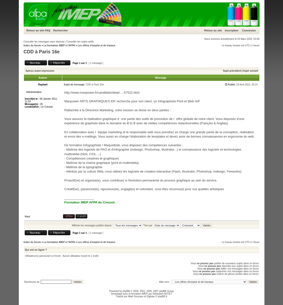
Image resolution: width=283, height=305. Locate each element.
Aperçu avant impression (40, 70)
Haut (27, 216)
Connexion (249, 30)
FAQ (47, 30)
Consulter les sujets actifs (80, 41)
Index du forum (32, 45)
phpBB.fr (162, 296)
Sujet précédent (232, 70)
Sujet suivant (250, 70)
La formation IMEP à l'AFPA (59, 45)
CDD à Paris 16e (42, 51)
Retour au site (35, 30)
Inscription (231, 30)
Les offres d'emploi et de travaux (96, 45)
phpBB (126, 291)
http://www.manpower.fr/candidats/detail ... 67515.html (101, 92)
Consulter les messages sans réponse (44, 41)
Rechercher (60, 30)
